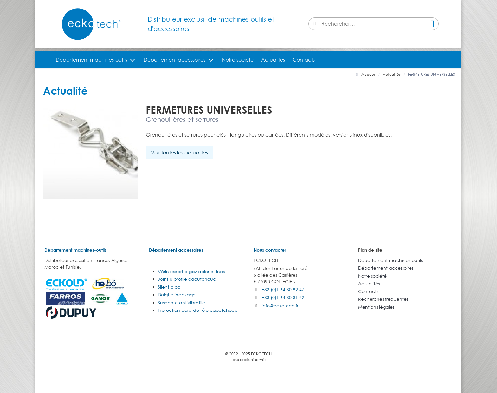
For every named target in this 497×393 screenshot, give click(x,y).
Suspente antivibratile (181, 302)
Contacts (304, 59)
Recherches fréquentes (383, 299)
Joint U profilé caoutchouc (187, 279)
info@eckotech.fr (280, 305)
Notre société (238, 59)
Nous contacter (270, 249)
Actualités (273, 59)
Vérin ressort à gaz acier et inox (191, 271)
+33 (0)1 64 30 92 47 (283, 289)
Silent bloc (169, 287)
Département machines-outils (91, 59)
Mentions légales (376, 307)
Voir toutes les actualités (179, 152)
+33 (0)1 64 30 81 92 (283, 297)
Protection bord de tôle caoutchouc (197, 310)
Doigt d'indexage (177, 294)
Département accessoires (174, 59)
